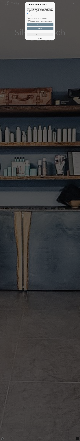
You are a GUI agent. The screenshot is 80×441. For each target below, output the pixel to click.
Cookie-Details (40, 38)
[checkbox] (27, 13)
